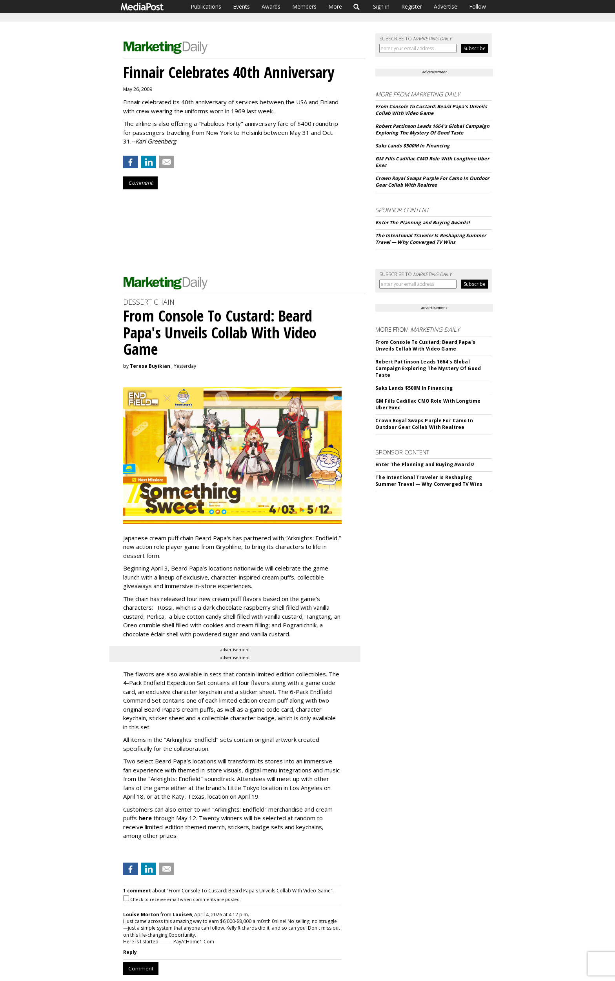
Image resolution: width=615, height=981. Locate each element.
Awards (271, 6)
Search (357, 6)
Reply (130, 952)
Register (411, 6)
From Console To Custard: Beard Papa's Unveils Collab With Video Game (431, 109)
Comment (140, 182)
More (335, 6)
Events (241, 6)
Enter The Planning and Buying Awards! (422, 222)
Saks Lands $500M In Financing (412, 145)
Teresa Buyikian (150, 366)
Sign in (381, 6)
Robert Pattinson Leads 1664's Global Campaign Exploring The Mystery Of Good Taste (432, 129)
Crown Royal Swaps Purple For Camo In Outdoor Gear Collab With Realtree (432, 181)
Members (304, 6)
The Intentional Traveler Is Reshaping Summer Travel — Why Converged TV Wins (430, 238)
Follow (477, 6)
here (145, 818)
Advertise (445, 6)
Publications (206, 6)
